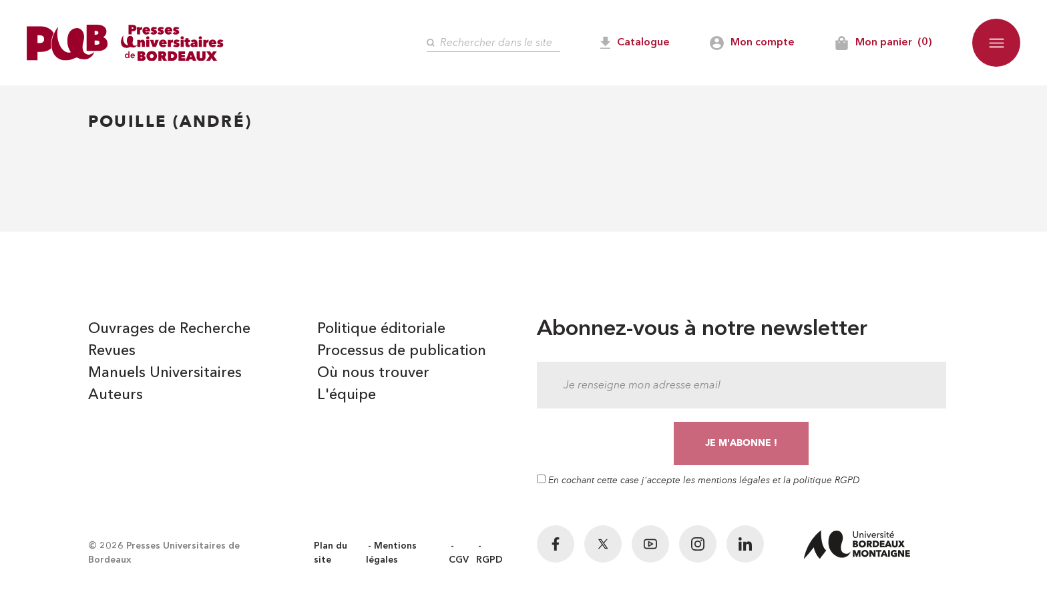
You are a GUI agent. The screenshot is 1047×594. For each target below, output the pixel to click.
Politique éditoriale (381, 329)
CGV (459, 560)
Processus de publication (401, 351)
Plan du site (330, 553)
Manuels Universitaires (165, 373)
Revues (112, 351)
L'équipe (346, 395)
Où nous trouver (373, 373)
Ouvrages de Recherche (169, 329)
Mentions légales (391, 553)
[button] (996, 43)
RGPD (489, 560)
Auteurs (115, 395)
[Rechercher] (493, 43)
